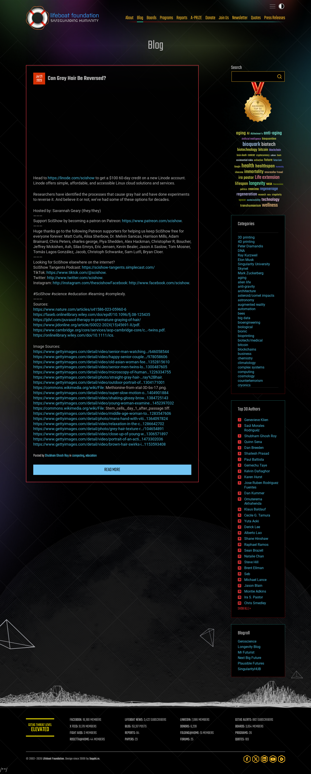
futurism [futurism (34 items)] (277, 160)
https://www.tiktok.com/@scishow (76, 272)
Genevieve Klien (256, 420)
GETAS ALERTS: (244, 720)
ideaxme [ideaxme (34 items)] (239, 172)
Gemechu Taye (255, 465)
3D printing (246, 237)
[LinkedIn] (264, 759)
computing (78, 456)
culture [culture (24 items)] (273, 155)
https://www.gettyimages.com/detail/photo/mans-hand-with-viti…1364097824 (100, 418)
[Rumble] (281, 759)
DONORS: (186, 726)
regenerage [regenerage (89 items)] (269, 189)
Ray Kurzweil (247, 255)
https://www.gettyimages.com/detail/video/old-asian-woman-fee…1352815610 (101, 362)
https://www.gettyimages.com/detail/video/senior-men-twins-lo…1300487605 (100, 367)
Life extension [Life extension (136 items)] (267, 177)
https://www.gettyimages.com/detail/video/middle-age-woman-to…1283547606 (102, 413)
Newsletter (240, 17)
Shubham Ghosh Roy (57, 456)
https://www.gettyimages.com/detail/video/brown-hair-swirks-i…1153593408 (99, 444)
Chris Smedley (255, 603)
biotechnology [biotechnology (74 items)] (247, 150)
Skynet (243, 269)
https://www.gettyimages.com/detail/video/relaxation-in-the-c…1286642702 (98, 423)
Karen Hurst (253, 477)
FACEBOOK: (78, 720)
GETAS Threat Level (41, 728)
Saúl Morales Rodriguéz (254, 428)
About (129, 17)
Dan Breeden (254, 448)
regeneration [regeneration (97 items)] (246, 194)
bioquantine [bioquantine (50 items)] (269, 138)
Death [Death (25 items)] (279, 155)
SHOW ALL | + (244, 609)
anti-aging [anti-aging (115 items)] (273, 133)
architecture (247, 291)
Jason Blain (253, 586)
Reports (181, 17)
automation (246, 309)
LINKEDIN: (186, 720)
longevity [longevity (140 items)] (257, 183)
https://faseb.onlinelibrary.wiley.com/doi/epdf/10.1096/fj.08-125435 (91, 314)
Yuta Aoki (251, 521)
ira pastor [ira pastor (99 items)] (246, 177)
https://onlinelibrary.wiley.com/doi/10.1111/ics (73, 335)
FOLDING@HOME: (190, 733)
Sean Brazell (253, 550)
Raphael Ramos (256, 545)
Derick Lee (252, 527)
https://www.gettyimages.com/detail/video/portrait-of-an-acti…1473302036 (98, 439)
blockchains (247, 349)
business (244, 354)
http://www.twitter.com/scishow (74, 277)
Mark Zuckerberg (250, 273)
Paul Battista (254, 459)
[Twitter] (255, 759)
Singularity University (254, 264)
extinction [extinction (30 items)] (258, 160)
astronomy (246, 300)
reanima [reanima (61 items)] (253, 189)
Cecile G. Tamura (257, 515)
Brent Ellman (254, 568)
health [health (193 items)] (247, 166)
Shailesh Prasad (256, 453)
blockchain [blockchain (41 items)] (275, 150)
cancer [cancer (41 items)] (251, 155)
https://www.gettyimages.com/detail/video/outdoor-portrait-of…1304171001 (99, 382)
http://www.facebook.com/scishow (159, 283)
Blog (140, 17)
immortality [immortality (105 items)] (253, 171)
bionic (242, 331)
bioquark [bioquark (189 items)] (251, 144)
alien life (244, 282)
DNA (241, 251)
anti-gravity (246, 286)
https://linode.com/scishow (71, 178)
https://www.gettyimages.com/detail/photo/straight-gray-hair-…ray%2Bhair (97, 377)
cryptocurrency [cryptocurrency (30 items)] (263, 155)
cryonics (244, 385)
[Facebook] (247, 759)
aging (242, 278)
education (91, 456)
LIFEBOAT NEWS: (135, 720)
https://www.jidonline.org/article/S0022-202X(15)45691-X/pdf (86, 325)
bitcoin (243, 345)
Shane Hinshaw (256, 539)
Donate (210, 17)
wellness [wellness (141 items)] (270, 205)
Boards (151, 17)
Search (279, 76)
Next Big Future (249, 658)
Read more (112, 469)
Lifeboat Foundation (53, 758)
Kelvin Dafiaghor (257, 471)
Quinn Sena (253, 442)
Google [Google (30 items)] (237, 166)
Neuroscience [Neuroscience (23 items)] (278, 184)
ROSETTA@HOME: (82, 739)
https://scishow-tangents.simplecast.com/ (118, 267)
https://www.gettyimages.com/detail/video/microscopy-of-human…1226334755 (102, 372)
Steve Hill (251, 562)
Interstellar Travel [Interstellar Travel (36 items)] (274, 172)
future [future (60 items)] (268, 160)
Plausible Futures (251, 663)
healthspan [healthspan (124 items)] (265, 166)
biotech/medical (250, 340)
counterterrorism (250, 381)
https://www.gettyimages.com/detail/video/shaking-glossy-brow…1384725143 (100, 398)
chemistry (245, 358)
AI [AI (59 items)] (248, 134)
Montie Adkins (255, 591)
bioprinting (246, 336)
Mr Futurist (246, 652)
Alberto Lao (253, 533)
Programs (166, 17)
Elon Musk (246, 260)
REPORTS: (131, 733)
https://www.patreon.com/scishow (152, 220)
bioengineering (249, 322)
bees (241, 313)
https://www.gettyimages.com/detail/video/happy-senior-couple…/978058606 (100, 356)
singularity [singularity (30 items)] (277, 195)
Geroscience (247, 641)
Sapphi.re (94, 758)
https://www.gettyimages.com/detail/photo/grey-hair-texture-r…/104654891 (98, 428)
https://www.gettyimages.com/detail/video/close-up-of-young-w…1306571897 (100, 434)
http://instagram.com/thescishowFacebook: (90, 283)
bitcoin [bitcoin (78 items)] (263, 150)
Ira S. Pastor (253, 597)
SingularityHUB (249, 669)
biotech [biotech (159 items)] (268, 144)
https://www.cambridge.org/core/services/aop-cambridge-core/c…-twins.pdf (99, 330)
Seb (247, 574)
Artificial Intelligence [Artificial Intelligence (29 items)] (251, 139)
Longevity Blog (249, 647)
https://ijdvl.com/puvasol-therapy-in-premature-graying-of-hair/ (87, 319)
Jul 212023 (39, 79)
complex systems (251, 367)
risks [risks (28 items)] (269, 195)
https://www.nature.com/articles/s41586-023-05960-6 (79, 309)
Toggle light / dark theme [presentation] (281, 6)
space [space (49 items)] (242, 200)
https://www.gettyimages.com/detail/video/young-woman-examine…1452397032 (103, 403)
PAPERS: (131, 739)
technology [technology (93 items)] (270, 199)
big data (244, 318)
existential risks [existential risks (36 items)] (244, 160)
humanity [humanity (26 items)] (280, 167)
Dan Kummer (254, 493)
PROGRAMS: (242, 733)
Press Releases (274, 17)
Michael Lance (255, 580)
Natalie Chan (254, 556)
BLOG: (129, 726)
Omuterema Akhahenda (253, 501)
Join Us (224, 17)
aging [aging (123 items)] (241, 133)
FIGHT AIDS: (78, 733)
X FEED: (76, 726)
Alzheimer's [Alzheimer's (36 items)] (257, 134)
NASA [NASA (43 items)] (269, 184)
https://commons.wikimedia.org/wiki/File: (69, 387)
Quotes (256, 17)
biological (245, 327)
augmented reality (251, 305)
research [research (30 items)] (262, 195)
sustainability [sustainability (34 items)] (253, 200)
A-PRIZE (196, 17)
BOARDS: (241, 726)
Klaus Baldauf (255, 509)
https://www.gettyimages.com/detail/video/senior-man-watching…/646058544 (101, 351)
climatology (247, 363)
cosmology (246, 376)
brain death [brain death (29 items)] (242, 155)
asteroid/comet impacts (256, 295)
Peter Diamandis (250, 246)
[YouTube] (273, 759)
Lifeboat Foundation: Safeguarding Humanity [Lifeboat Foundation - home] (62, 18)
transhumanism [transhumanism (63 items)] (250, 206)
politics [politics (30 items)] (243, 189)
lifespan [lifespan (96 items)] (241, 183)
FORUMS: (186, 739)
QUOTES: (240, 739)
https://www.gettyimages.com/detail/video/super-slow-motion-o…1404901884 (100, 392)
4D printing (246, 242)
